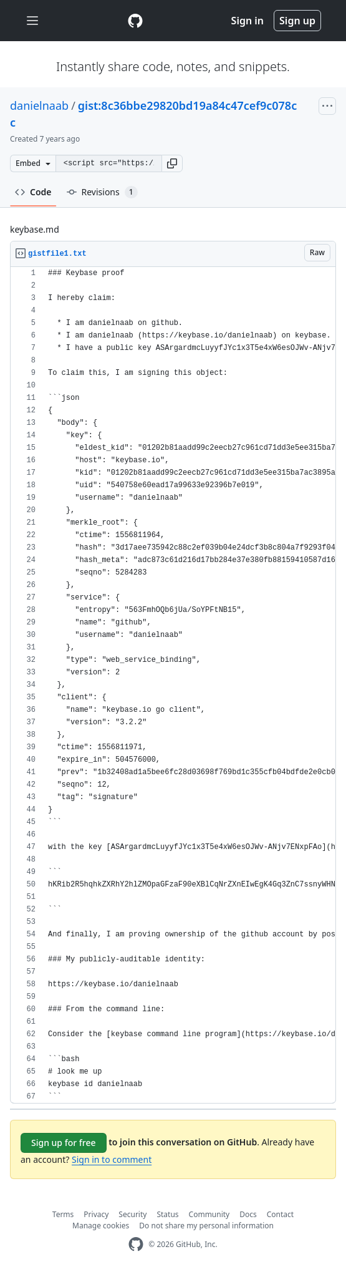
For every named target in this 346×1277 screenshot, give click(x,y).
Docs (248, 1214)
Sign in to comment (111, 1159)
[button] (172, 163)
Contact (280, 1214)
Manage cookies (100, 1225)
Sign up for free (63, 1142)
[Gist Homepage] (135, 20)
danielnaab (39, 105)
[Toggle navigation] (32, 21)
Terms (63, 1214)
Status (167, 1214)
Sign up (297, 20)
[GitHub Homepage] (135, 1244)
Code (33, 192)
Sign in (247, 20)
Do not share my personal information (206, 1225)
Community (209, 1214)
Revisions (102, 192)
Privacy (96, 1214)
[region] (173, 685)
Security (132, 1214)
